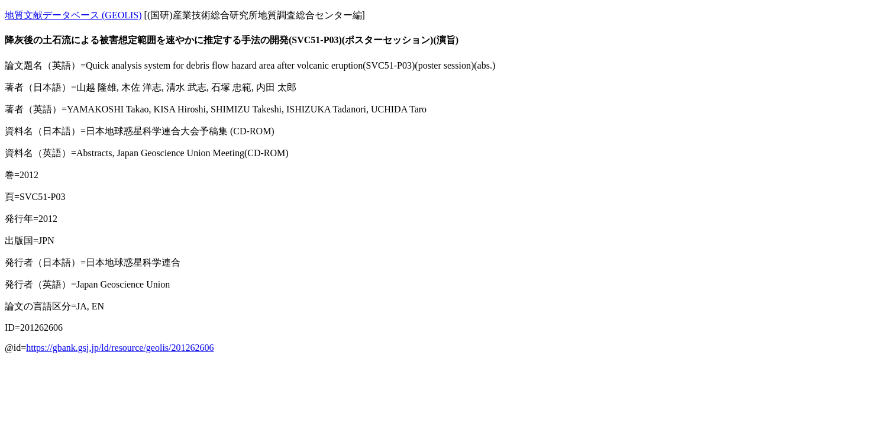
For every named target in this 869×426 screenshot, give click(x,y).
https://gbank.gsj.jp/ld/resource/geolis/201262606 (120, 348)
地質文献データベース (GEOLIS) (73, 15)
